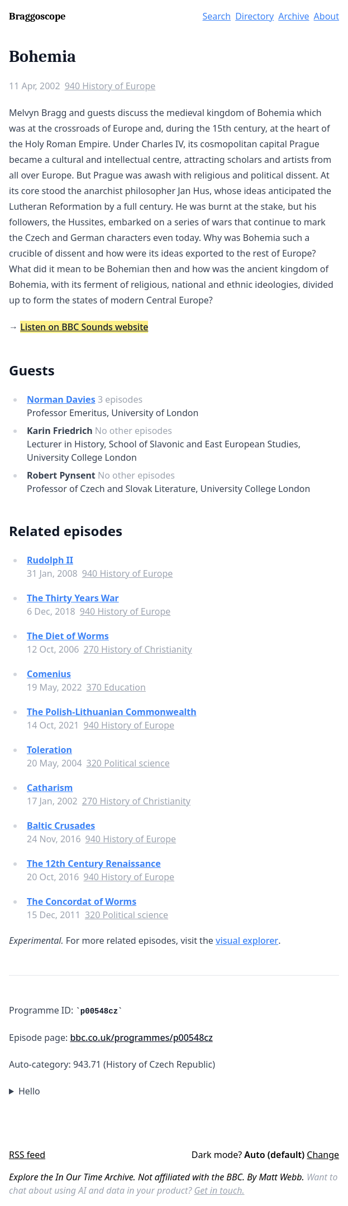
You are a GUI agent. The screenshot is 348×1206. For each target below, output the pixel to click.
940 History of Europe (110, 86)
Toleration (49, 750)
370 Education (116, 687)
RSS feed (27, 1155)
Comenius (49, 674)
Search (217, 16)
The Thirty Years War (73, 598)
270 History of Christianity (137, 649)
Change (323, 1155)
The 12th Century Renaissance (94, 863)
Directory (254, 16)
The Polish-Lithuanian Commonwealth (112, 712)
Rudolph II (50, 560)
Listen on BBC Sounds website (84, 327)
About (326, 16)
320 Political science (128, 763)
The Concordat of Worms (81, 901)
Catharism (50, 788)
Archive (293, 16)
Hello (29, 1091)
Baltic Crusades (61, 825)
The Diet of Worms (68, 636)
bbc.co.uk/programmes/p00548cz (141, 1037)
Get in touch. (219, 1190)
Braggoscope (37, 16)
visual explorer (247, 940)
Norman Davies (61, 399)
